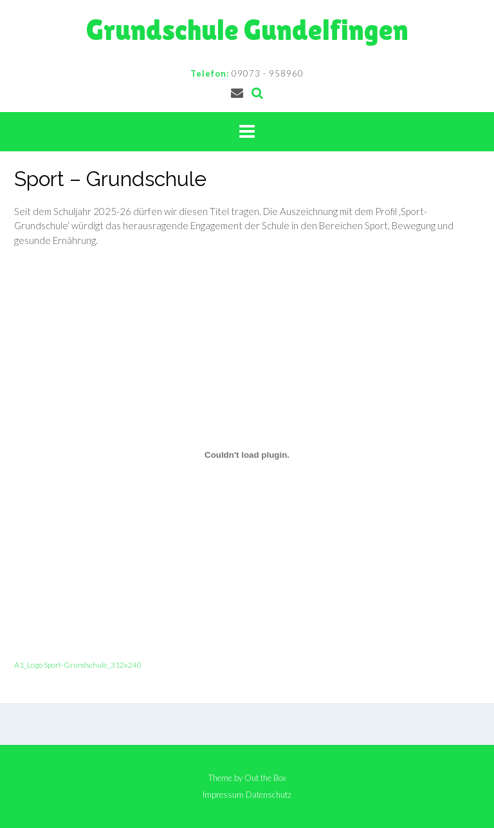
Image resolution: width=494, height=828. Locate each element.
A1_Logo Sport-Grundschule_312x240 (78, 665)
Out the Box (265, 778)
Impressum (223, 795)
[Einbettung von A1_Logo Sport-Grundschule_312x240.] (247, 455)
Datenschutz (268, 795)
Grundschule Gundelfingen (247, 30)
